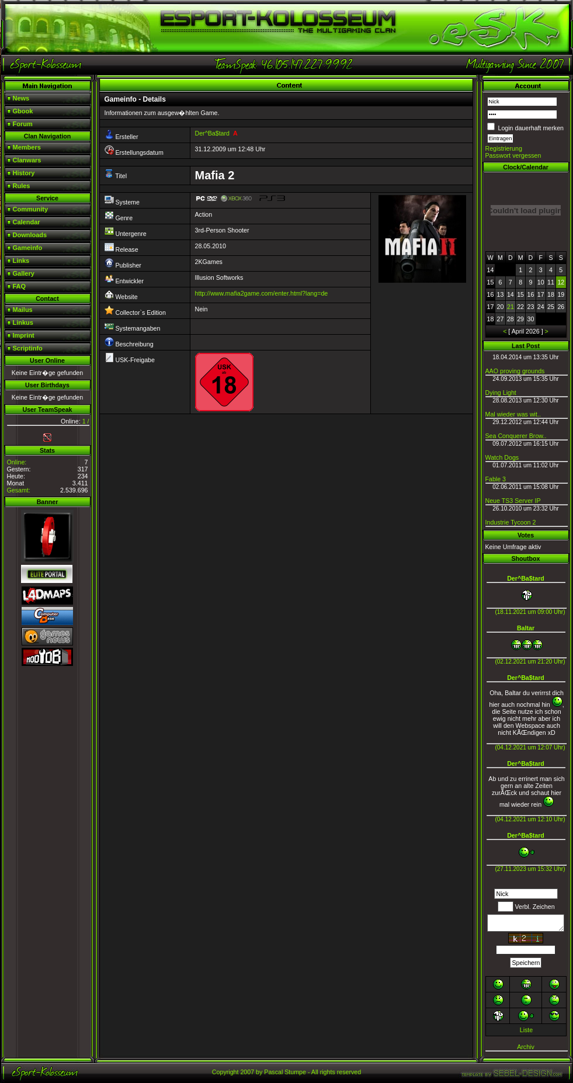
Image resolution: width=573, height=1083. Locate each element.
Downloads (30, 234)
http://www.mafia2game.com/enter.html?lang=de (261, 293)
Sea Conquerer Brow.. (516, 435)
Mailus (23, 309)
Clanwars (27, 160)
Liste (526, 1029)
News (21, 98)
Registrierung (503, 148)
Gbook (23, 110)
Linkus (23, 322)
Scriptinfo (28, 348)
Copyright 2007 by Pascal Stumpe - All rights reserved (286, 1071)
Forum (23, 123)
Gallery (23, 273)
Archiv (525, 1046)
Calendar (26, 221)
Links (21, 260)
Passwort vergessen (513, 155)
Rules (21, 185)
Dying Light (500, 392)
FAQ (19, 286)
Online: (17, 462)
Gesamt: (18, 490)
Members (27, 147)
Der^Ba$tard (212, 133)
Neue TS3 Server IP (513, 500)
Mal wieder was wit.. (513, 414)
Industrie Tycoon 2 (510, 522)
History (24, 172)
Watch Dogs (502, 457)
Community (30, 209)
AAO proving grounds (515, 370)
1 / (85, 421)
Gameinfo (28, 247)
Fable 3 (495, 479)
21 (510, 306)
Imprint (23, 335)
